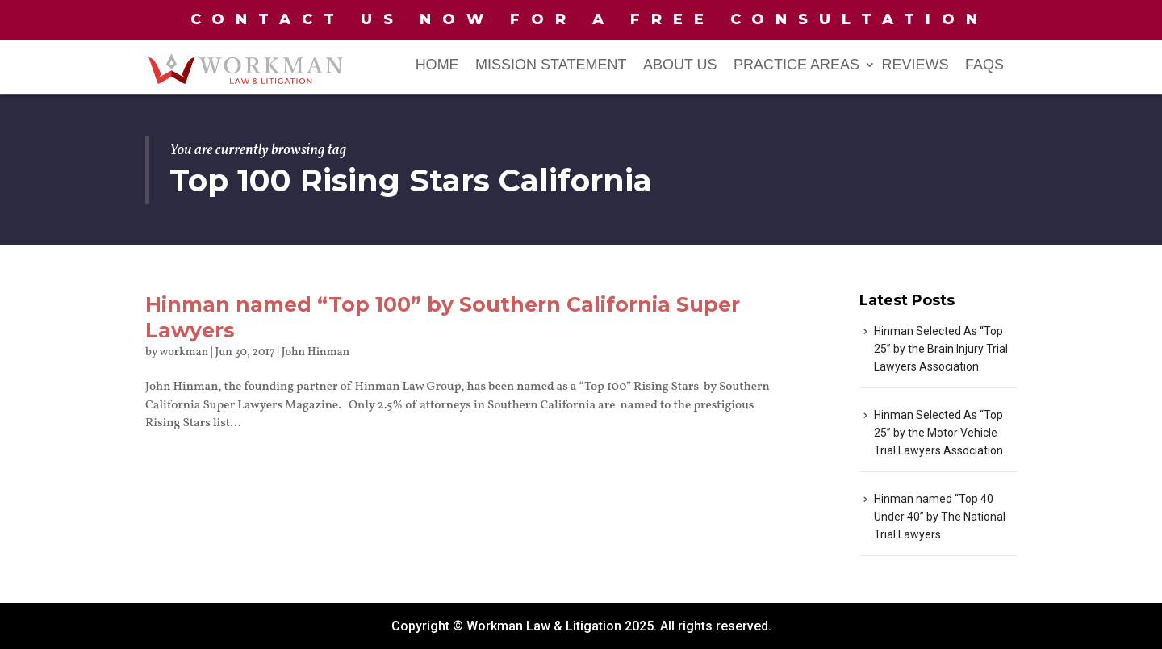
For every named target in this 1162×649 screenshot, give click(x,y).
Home (437, 66)
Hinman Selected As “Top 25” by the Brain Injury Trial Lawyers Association (941, 348)
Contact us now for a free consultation (589, 19)
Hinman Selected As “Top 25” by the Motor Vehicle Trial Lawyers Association (938, 432)
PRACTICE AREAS (796, 66)
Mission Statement (550, 66)
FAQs (984, 66)
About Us (680, 66)
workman (183, 352)
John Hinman (315, 352)
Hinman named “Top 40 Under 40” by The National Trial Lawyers (939, 516)
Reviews (915, 66)
